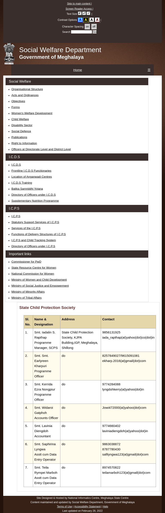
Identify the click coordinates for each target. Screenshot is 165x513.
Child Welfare (20, 119)
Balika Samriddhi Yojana (27, 188)
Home (77, 70)
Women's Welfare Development (31, 113)
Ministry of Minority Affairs (28, 291)
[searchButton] (94, 31)
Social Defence (21, 131)
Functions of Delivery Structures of (38, 234)
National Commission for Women (32, 273)
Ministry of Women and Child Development (39, 279)
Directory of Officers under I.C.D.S (33, 194)
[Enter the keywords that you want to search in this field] (81, 31)
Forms (15, 107)
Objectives (18, 101)
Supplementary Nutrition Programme (35, 200)
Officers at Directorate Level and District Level (41, 149)
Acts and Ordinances (24, 95)
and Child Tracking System (33, 240)
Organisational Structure (27, 89)
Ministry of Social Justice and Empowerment (40, 285)
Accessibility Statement (87, 506)
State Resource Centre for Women (33, 267)
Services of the (25, 228)
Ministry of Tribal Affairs (26, 297)
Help (105, 506)
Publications (19, 137)
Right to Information (24, 143)
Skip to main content (79, 3)
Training (21, 182)
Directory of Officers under (33, 246)
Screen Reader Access (79, 8)
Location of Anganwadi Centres (31, 176)
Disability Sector (21, 125)
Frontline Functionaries (31, 170)
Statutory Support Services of (35, 222)
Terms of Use (64, 506)
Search (77, 31)
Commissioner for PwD (26, 261)
